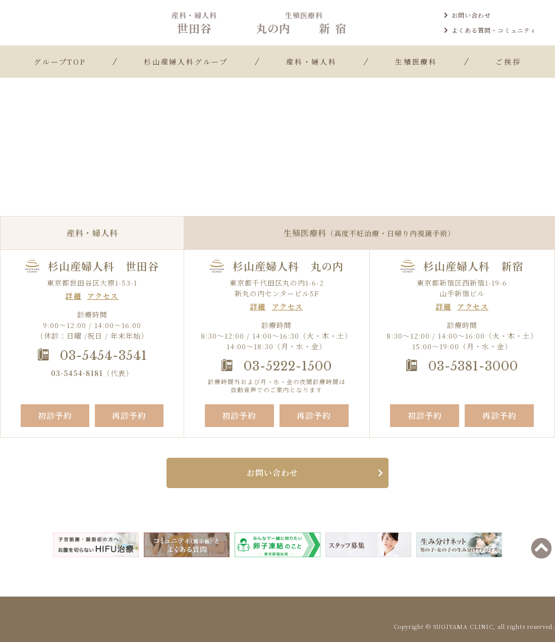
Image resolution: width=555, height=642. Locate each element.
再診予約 (129, 415)
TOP (245, 150)
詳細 (73, 296)
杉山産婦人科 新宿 (473, 266)
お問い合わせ (467, 15)
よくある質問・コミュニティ (490, 30)
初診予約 (55, 415)
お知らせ (279, 150)
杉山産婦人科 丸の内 (288, 266)
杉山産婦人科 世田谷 (103, 266)
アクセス (103, 296)
